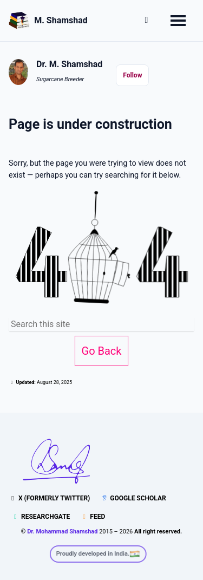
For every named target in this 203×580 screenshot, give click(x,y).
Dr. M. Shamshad (69, 64)
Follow (132, 75)
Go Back (102, 350)
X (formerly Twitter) (49, 498)
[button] (146, 22)
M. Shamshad (61, 20)
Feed (92, 516)
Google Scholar (133, 498)
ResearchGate (40, 516)
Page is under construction (90, 124)
